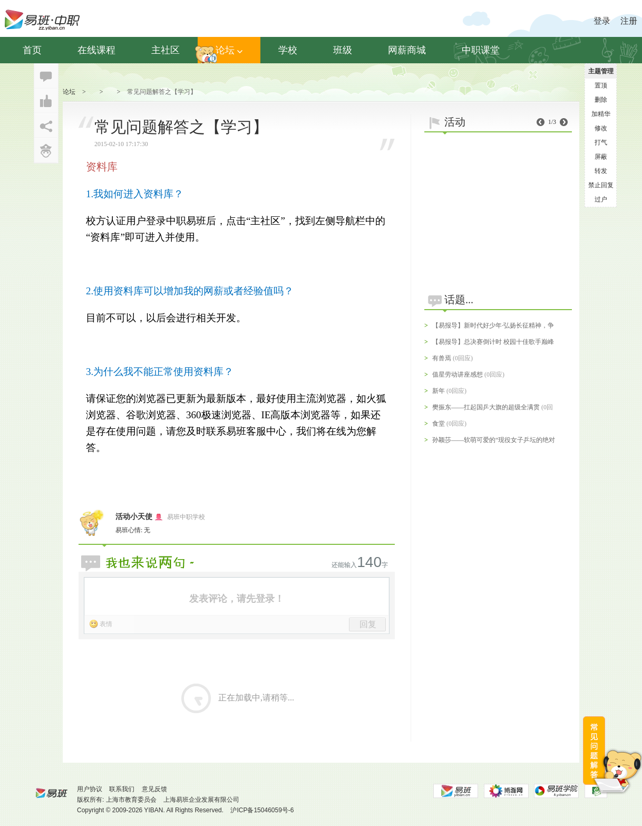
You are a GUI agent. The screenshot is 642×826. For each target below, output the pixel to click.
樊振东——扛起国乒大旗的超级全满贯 (486, 407)
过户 (601, 199)
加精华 (600, 114)
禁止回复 (601, 185)
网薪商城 (407, 50)
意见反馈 (154, 789)
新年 (438, 391)
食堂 (438, 423)
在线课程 (96, 50)
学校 (287, 50)
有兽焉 (441, 358)
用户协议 (89, 789)
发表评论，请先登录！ (236, 598)
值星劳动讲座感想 (457, 374)
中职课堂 (481, 50)
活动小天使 (133, 517)
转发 (601, 171)
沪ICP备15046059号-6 (262, 810)
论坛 (229, 50)
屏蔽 (601, 156)
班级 (342, 50)
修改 (601, 128)
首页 (32, 50)
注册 (628, 20)
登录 (602, 20)
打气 (601, 142)
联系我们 (121, 789)
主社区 (165, 50)
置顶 (601, 85)
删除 (601, 99)
